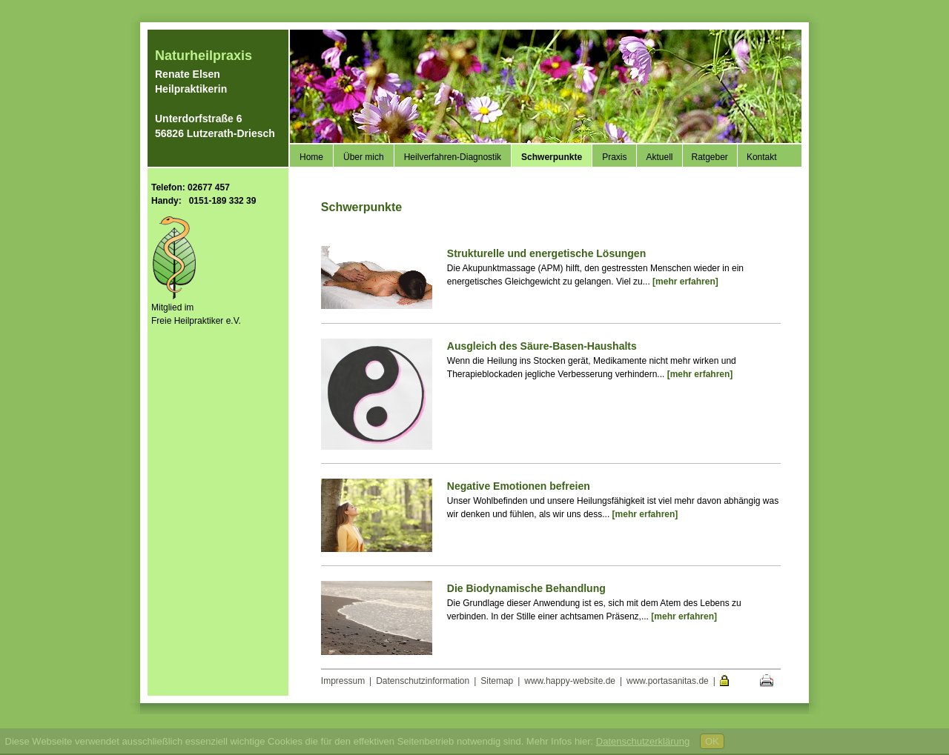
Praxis (614, 157)
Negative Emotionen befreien (518, 486)
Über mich (363, 157)
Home (311, 157)
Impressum (343, 681)
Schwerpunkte (551, 157)
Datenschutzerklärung (643, 741)
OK (712, 741)
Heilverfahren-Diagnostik (452, 157)
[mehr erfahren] (685, 281)
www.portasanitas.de (667, 681)
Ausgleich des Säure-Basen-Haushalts (542, 346)
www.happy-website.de (569, 681)
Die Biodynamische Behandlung (526, 588)
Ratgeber (710, 157)
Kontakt (762, 157)
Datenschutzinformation (422, 681)
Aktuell (659, 157)
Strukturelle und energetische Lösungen (546, 253)
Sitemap (496, 681)
